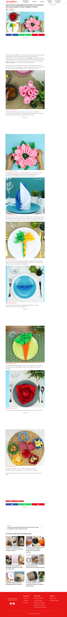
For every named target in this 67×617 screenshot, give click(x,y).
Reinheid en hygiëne (49, 1)
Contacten (25, 600)
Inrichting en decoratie (26, 1)
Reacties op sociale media (40, 607)
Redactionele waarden (39, 602)
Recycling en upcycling (58, 1)
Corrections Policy (38, 600)
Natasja (11, 9)
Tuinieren (34, 1)
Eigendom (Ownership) (39, 605)
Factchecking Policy (38, 598)
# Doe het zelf (14, 501)
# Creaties (21, 501)
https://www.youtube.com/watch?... (11, 466)
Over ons (25, 598)
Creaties (42, 1)
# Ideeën (8, 501)
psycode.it (25, 602)
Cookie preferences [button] (54, 600)
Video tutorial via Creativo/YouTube (11, 109)
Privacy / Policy (53, 598)
